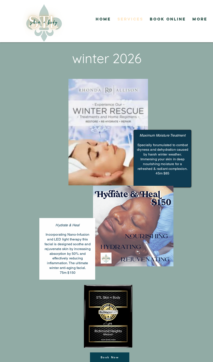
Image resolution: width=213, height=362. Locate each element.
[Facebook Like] (118, 29)
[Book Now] (109, 357)
